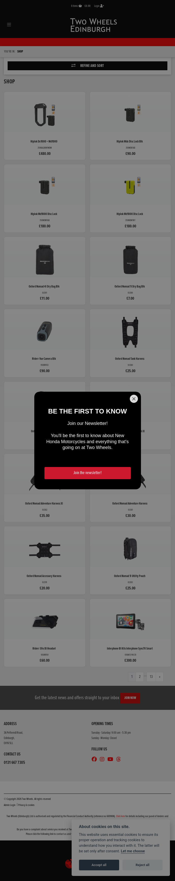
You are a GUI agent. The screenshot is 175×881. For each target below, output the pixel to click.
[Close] (134, 399)
